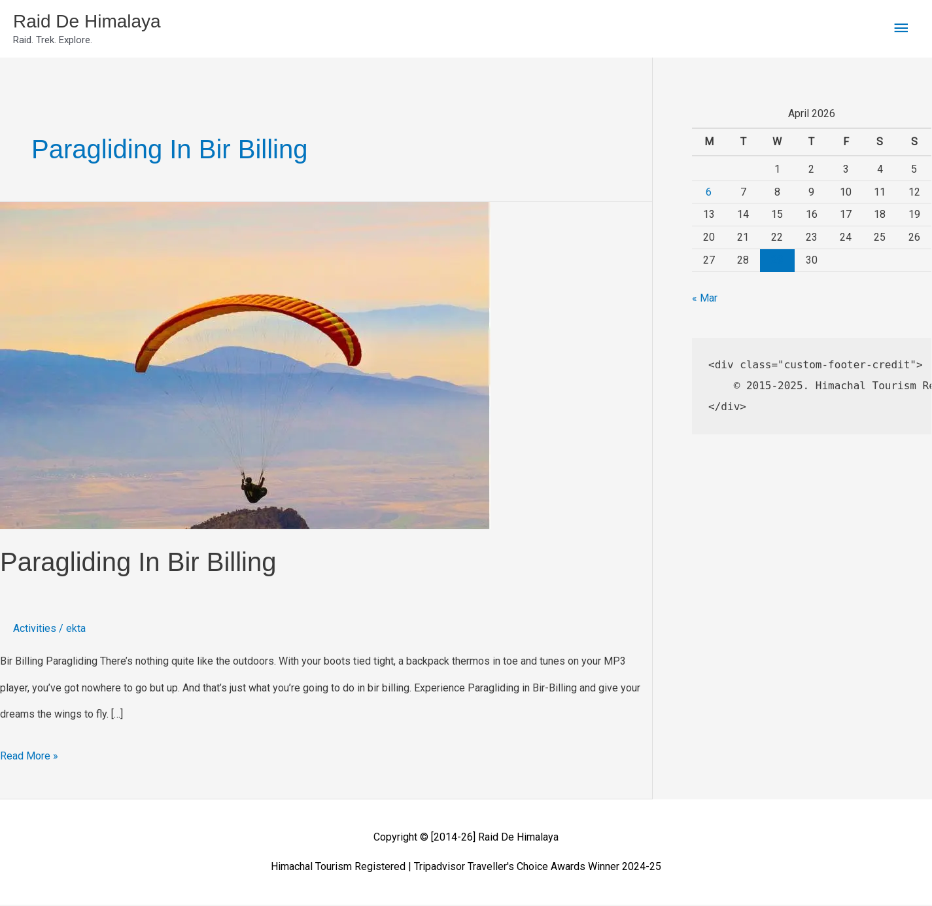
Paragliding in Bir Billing (138, 563)
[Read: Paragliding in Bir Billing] (245, 366)
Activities (34, 630)
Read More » (29, 753)
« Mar (704, 300)
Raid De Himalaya (92, 22)
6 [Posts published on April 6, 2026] (709, 193)
